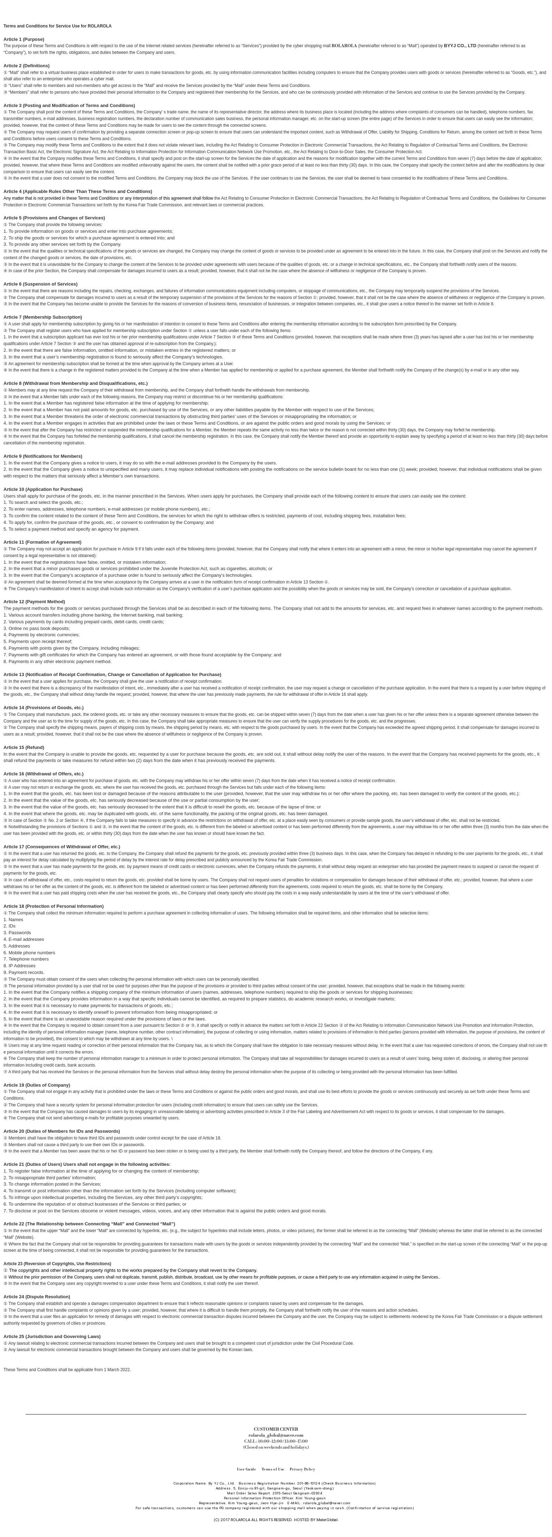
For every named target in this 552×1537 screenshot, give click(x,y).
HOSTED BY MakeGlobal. (316, 1520)
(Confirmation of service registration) (380, 1508)
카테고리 (11, 2)
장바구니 (542, 2)
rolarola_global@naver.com (327, 1503)
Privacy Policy (302, 1469)
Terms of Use (273, 1469)
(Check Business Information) (348, 1483)
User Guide (246, 1469)
